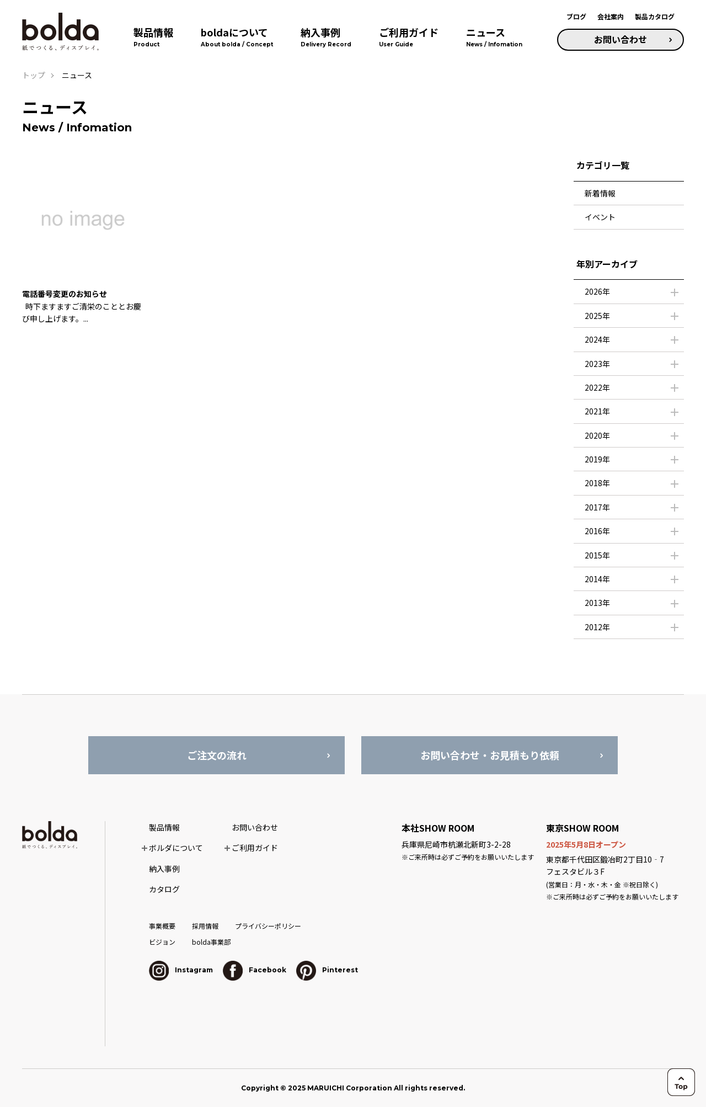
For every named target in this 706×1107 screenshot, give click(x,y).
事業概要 (162, 925)
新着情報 (600, 193)
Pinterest (327, 970)
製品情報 (164, 827)
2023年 (597, 363)
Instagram (181, 970)
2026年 (597, 291)
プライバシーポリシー (268, 925)
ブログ (576, 16)
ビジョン (162, 941)
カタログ (164, 889)
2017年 (597, 507)
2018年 (597, 482)
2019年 (597, 459)
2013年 (597, 602)
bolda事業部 (211, 941)
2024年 (597, 339)
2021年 (597, 411)
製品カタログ (655, 16)
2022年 (597, 387)
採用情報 (205, 925)
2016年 (597, 530)
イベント (600, 216)
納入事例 (164, 868)
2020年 (597, 435)
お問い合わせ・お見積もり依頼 (489, 755)
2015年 (597, 555)
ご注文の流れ (217, 755)
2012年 (597, 626)
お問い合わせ (620, 39)
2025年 (597, 315)
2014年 (597, 578)
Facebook (254, 970)
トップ (33, 75)
